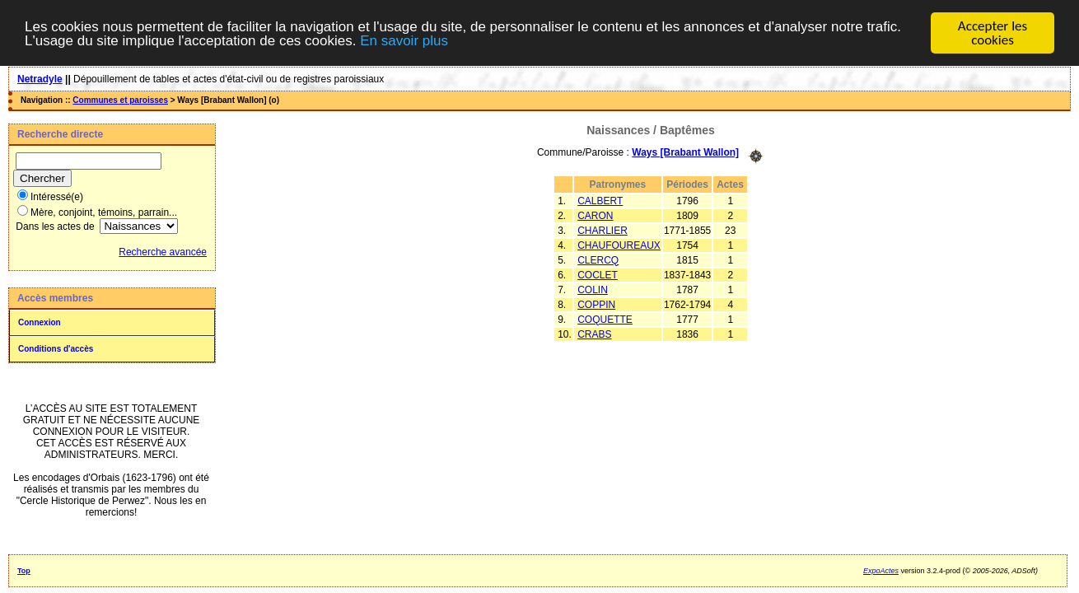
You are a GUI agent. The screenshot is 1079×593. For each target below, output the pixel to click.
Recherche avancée (163, 252)
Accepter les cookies (992, 33)
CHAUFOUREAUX (619, 244)
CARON (595, 215)
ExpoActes (881, 571)
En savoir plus (404, 41)
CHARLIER (602, 230)
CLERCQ (598, 259)
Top (23, 571)
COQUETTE (605, 319)
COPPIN (596, 304)
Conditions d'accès (55, 348)
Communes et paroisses (120, 100)
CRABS (594, 333)
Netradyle (40, 79)
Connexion (39, 322)
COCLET (597, 274)
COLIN (592, 289)
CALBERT (600, 200)
